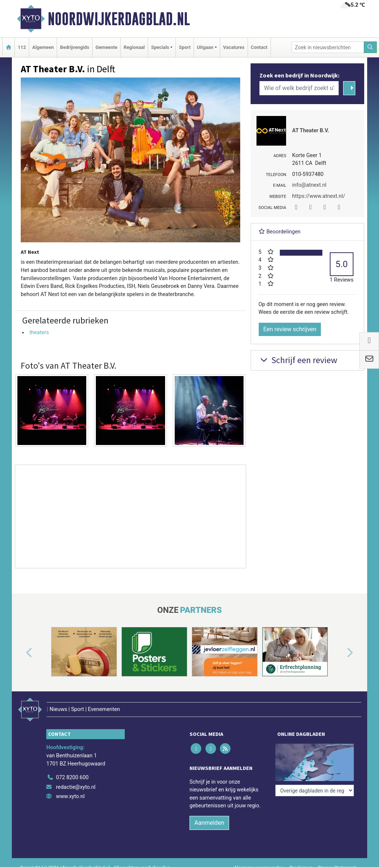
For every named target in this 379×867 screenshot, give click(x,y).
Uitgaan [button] (205, 47)
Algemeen (43, 47)
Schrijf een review (297, 360)
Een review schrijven (289, 329)
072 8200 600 (72, 777)
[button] (21, 653)
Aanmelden (209, 822)
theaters (39, 332)
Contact (259, 47)
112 (22, 47)
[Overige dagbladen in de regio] (314, 790)
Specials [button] (160, 47)
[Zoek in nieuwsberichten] (328, 47)
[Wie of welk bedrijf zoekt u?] (299, 88)
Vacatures (234, 47)
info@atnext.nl (309, 185)
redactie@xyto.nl (75, 787)
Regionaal (134, 47)
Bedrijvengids (74, 47)
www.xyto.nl (70, 796)
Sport (185, 47)
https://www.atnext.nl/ (318, 196)
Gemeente (106, 47)
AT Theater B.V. (310, 130)
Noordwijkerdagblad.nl (119, 19)
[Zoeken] (370, 47)
